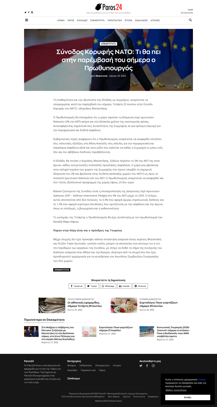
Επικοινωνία (139, 396)
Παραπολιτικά (114, 20)
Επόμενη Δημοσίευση (150, 299)
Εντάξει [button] (187, 397)
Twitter (92, 286)
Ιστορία (128, 20)
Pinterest (140, 286)
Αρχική (60, 20)
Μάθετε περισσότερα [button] (176, 390)
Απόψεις (155, 20)
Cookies (202, 379)
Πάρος (70, 20)
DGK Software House (112, 401)
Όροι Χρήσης (114, 396)
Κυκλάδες (82, 20)
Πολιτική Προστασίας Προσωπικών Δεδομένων (83, 396)
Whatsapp (108, 286)
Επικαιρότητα (97, 20)
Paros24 (102, 393)
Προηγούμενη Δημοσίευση (81, 299)
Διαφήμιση (153, 396)
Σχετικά (126, 396)
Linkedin (124, 286)
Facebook (76, 286)
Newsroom (99, 76)
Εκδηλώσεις (141, 20)
